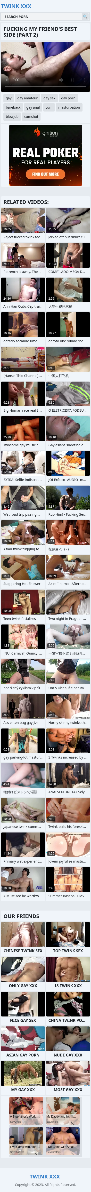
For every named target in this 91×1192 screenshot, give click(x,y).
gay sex (49, 98)
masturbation (69, 107)
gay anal (33, 107)
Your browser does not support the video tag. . (45, 67)
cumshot (31, 116)
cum (49, 107)
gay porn (68, 98)
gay (9, 98)
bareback (13, 107)
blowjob (12, 116)
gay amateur (27, 98)
